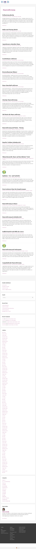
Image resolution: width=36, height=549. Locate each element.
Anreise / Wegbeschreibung (6, 289)
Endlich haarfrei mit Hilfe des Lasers (13, 231)
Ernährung (17, 158)
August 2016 (4, 432)
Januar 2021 (4, 377)
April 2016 (3, 438)
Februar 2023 (4, 350)
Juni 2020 (3, 387)
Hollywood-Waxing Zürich (10, 29)
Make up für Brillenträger (12, 320)
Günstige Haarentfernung (9, 100)
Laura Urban (4, 320)
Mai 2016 (3, 436)
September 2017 (4, 412)
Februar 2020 (4, 393)
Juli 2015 (3, 451)
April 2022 (4, 363)
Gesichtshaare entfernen (9, 58)
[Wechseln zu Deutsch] (18, 548)
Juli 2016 (3, 433)
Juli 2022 (3, 359)
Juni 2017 (3, 417)
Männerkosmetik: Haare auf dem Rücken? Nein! (16, 157)
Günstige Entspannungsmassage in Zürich (13, 321)
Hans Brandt (4, 323)
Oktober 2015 (4, 447)
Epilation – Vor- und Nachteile (11, 176)
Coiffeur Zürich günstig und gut (10, 318)
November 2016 (4, 427)
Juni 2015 (3, 453)
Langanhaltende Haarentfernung (11, 263)
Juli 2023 (3, 344)
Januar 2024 (4, 335)
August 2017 (4, 414)
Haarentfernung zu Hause (9, 203)
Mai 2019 (3, 399)
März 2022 (4, 365)
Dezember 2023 (4, 336)
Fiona (3, 318)
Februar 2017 (4, 423)
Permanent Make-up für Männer (13, 324)
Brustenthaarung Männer (9, 72)
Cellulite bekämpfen (5, 305)
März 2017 (3, 421)
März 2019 (4, 402)
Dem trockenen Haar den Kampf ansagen (14, 189)
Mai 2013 (3, 472)
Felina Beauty (12, 539)
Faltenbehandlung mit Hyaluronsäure (14, 323)
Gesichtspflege (4, 486)
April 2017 (3, 420)
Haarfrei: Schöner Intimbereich (11, 142)
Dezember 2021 (4, 368)
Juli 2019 (3, 396)
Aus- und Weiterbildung (6, 481)
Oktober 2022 (4, 356)
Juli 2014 (3, 469)
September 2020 (5, 383)
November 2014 (4, 463)
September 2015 (4, 448)
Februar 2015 (4, 459)
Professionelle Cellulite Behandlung (8, 308)
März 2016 (4, 439)
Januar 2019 (4, 405)
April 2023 (4, 348)
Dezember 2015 (4, 444)
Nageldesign (4, 496)
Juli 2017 (3, 415)
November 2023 (4, 338)
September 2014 (4, 466)
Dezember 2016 (4, 426)
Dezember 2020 (4, 378)
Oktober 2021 (4, 371)
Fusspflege (4, 484)
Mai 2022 (3, 362)
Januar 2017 (4, 424)
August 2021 (4, 374)
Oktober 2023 (4, 339)
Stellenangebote (3, 530)
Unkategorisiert (31, 158)
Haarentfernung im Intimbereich (12, 217)
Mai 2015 (3, 454)
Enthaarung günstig (8, 15)
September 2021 (4, 372)
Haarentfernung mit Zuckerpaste (11, 249)
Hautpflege (26, 158)
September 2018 (4, 411)
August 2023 (4, 342)
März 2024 (4, 332)
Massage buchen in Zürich (6, 311)
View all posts (4, 518)
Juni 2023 (3, 345)
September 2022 (5, 357)
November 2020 (4, 380)
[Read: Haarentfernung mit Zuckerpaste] (4, 245)
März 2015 (3, 457)
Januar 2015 (4, 460)
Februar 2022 (4, 366)
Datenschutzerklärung (4, 533)
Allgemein (13, 129)
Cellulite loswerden (5, 306)
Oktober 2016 (4, 429)
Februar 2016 (4, 441)
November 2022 (4, 354)
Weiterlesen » (4, 25)
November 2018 (4, 408)
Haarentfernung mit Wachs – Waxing (13, 128)
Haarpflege (27, 190)
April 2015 (3, 456)
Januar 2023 (4, 351)
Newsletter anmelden (5, 286)
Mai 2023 (3, 347)
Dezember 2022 (4, 353)
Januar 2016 (4, 442)
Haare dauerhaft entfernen (10, 85)
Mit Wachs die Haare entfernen (11, 114)
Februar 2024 (4, 333)
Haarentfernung (14, 16)
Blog (1, 529)
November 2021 (4, 369)
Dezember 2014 (4, 462)
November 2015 (4, 445)
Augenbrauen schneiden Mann (11, 44)
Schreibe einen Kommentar (6, 16)
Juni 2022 (3, 360)
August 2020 (4, 384)
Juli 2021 (3, 375)
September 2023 (5, 341)
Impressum (3, 531)
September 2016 (4, 430)
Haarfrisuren (23, 190)
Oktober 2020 (4, 381)
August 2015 (4, 450)
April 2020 (4, 390)
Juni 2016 (3, 435)
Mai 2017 (3, 418)
